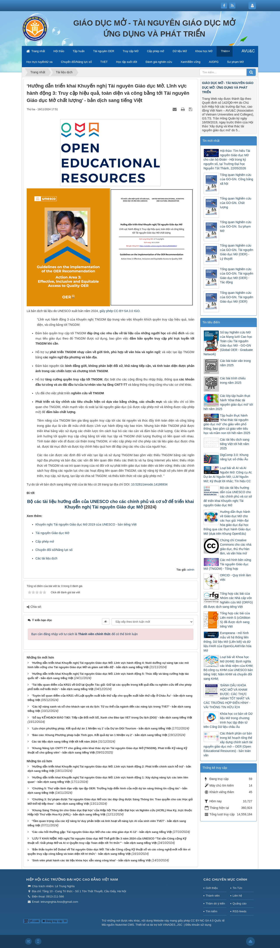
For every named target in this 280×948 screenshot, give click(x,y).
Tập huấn (78, 51)
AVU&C (248, 51)
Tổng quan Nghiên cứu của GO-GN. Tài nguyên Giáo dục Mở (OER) (236, 297)
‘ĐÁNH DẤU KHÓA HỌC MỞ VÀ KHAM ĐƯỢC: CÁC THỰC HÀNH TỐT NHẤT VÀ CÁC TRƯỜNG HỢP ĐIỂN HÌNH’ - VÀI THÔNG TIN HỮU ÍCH (227, 696)
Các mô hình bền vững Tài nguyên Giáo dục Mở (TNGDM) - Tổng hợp (227, 564)
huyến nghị (45, 524)
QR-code (31, 921)
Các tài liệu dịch (46, 558)
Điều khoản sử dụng (198, 924)
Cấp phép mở (155, 51)
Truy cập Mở (130, 51)
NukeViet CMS (124, 924)
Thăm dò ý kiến (215, 903)
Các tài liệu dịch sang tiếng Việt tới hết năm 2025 (234, 444)
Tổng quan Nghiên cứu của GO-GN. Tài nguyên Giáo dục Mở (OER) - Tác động (236, 275)
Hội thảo (58, 51)
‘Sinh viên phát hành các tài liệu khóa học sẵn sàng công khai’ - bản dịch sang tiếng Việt (91, 860)
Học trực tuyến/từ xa (39, 61)
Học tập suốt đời (126, 61)
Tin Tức (237, 888)
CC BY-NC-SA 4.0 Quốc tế (207, 920)
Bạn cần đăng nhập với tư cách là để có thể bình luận (84, 634)
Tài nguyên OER (103, 51)
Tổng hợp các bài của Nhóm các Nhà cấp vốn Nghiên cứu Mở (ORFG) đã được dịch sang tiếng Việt (228, 600)
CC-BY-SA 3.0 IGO (127, 311)
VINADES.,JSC (172, 924)
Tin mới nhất (211, 140)
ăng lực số (65, 550)
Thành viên (213, 895)
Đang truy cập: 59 (54, 921)
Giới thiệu (212, 888)
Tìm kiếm (211, 911)
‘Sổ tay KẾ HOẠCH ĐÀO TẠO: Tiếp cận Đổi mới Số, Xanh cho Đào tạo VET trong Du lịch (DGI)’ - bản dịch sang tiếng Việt (112, 717)
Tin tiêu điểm (211, 322)
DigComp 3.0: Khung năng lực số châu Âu (234, 457)
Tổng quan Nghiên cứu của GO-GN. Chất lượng (235, 203)
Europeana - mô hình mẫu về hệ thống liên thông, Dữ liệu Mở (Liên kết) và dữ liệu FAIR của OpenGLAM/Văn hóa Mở (228, 641)
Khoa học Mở (203, 51)
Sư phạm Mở (235, 61)
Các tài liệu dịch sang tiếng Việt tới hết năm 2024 (64, 741)
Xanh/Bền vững (190, 61)
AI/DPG (214, 61)
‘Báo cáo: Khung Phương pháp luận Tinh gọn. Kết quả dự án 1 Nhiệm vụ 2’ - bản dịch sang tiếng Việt (99, 735)
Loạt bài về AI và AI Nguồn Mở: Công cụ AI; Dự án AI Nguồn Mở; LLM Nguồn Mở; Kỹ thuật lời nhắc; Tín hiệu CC (228, 474)
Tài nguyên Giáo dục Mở (52, 533)
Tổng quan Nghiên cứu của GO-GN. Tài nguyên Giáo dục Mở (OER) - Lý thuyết (236, 252)
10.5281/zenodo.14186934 (149, 484)
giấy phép (107, 311)
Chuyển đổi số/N (46, 550)
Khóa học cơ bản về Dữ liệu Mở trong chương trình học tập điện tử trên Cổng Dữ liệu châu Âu (228, 720)
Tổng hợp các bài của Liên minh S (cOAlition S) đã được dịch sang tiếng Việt (235, 620)
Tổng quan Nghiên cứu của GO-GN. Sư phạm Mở (235, 226)
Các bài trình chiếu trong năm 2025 (233, 380)
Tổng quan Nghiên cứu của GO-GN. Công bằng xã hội (236, 179)
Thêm (224, 51)
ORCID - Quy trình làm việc (235, 577)
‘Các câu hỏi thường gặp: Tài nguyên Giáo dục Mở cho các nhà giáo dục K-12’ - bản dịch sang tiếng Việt (102, 832)
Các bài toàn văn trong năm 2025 (235, 363)
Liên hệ (237, 895)
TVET (104, 61)
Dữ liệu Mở (180, 51)
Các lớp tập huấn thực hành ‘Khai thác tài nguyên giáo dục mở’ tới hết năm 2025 (228, 402)
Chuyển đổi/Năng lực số (76, 61)
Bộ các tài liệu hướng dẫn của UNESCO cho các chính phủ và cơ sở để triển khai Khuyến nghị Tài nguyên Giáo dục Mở (228, 496)
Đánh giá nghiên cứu (159, 61)
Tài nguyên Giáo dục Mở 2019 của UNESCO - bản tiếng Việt (95, 524)
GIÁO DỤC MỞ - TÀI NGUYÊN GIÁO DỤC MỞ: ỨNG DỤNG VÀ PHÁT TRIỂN (228, 87)
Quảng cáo (239, 903)
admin (190, 569)
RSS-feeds (239, 911)
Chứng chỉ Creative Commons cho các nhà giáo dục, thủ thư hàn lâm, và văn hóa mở (235, 546)
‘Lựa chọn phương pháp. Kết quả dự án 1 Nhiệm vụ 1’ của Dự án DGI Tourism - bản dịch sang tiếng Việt (101, 728)
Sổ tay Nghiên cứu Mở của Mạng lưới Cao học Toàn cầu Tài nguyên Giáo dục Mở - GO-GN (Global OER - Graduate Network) (228, 343)
